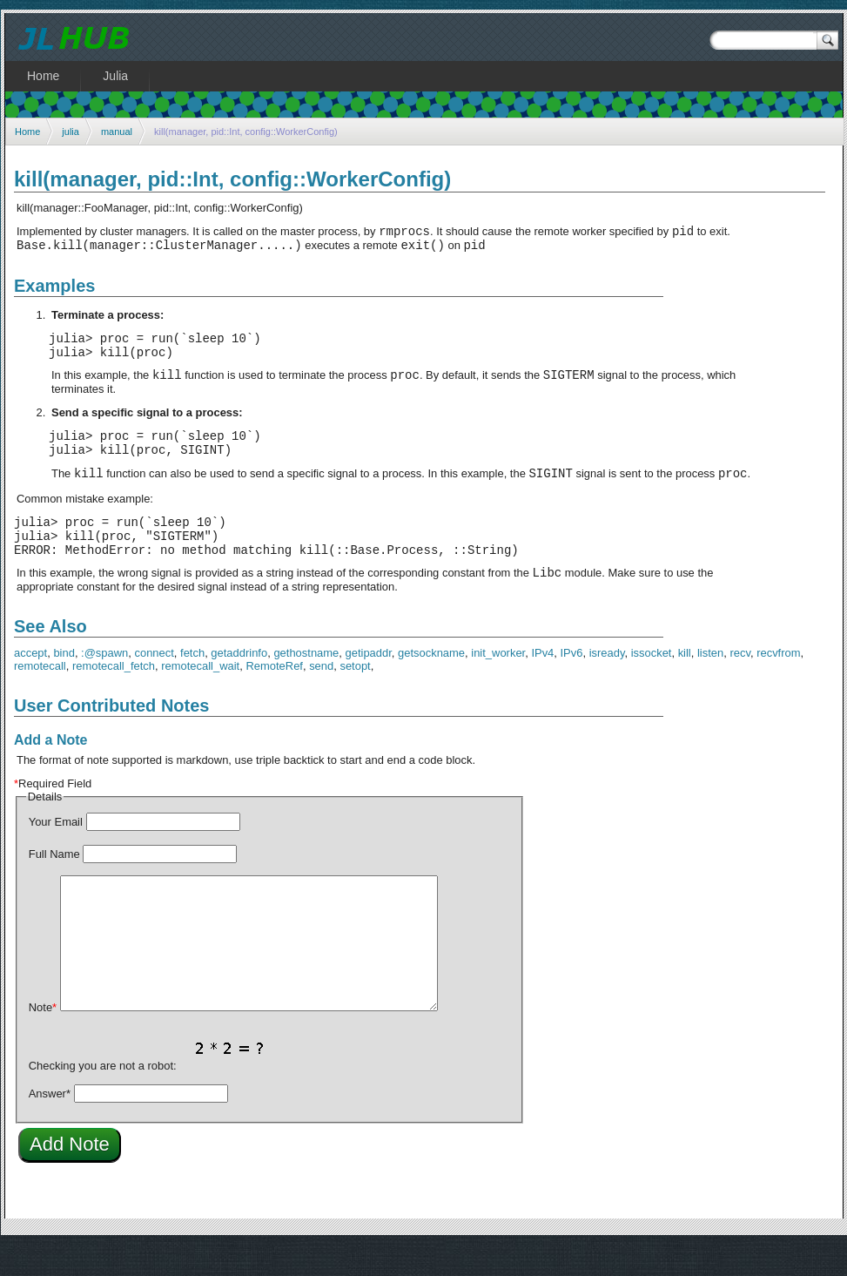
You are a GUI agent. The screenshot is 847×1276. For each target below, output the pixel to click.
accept (30, 684)
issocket (651, 684)
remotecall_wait (200, 697)
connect (153, 684)
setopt (354, 697)
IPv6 (572, 684)
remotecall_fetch (113, 697)
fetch (192, 684)
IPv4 (542, 684)
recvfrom (778, 684)
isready (607, 684)
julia (70, 131)
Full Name (54, 885)
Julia (115, 76)
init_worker (498, 684)
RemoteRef (274, 697)
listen (710, 684)
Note (43, 1038)
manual (116, 131)
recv (739, 684)
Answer (50, 1124)
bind (64, 684)
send (321, 697)
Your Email (56, 853)
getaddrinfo (239, 684)
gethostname (306, 684)
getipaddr (369, 684)
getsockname (431, 684)
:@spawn (104, 684)
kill (684, 684)
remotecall (40, 697)
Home (27, 131)
